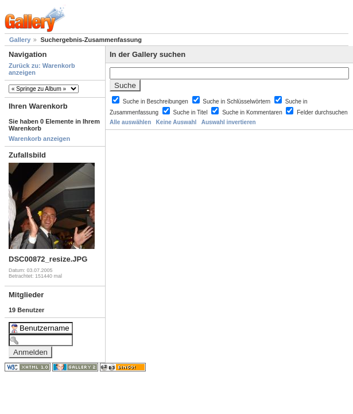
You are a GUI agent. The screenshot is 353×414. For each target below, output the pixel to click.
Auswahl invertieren (228, 122)
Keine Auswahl (176, 122)
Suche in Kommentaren (253, 112)
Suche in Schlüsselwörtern (237, 101)
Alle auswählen (130, 122)
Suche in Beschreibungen (156, 101)
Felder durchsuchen (322, 112)
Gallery (19, 39)
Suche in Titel (191, 112)
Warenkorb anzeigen (39, 138)
